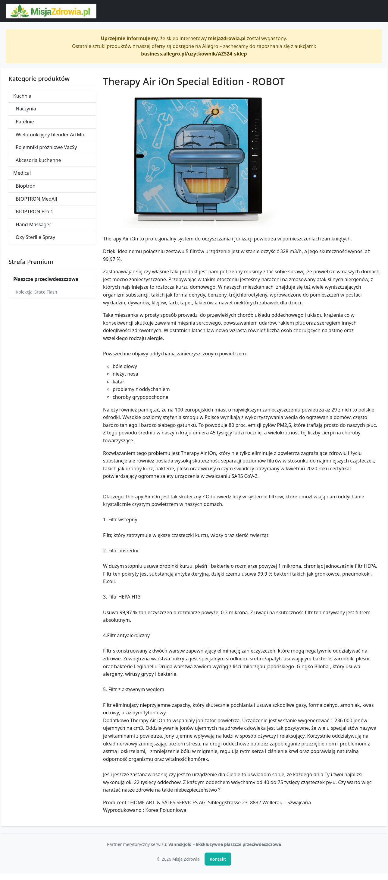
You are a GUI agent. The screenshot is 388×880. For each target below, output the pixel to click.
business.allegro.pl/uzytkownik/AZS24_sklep (194, 53)
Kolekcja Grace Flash (36, 292)
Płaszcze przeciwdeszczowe (45, 279)
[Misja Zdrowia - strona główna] (51, 11)
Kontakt (218, 859)
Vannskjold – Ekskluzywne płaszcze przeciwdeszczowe (224, 844)
